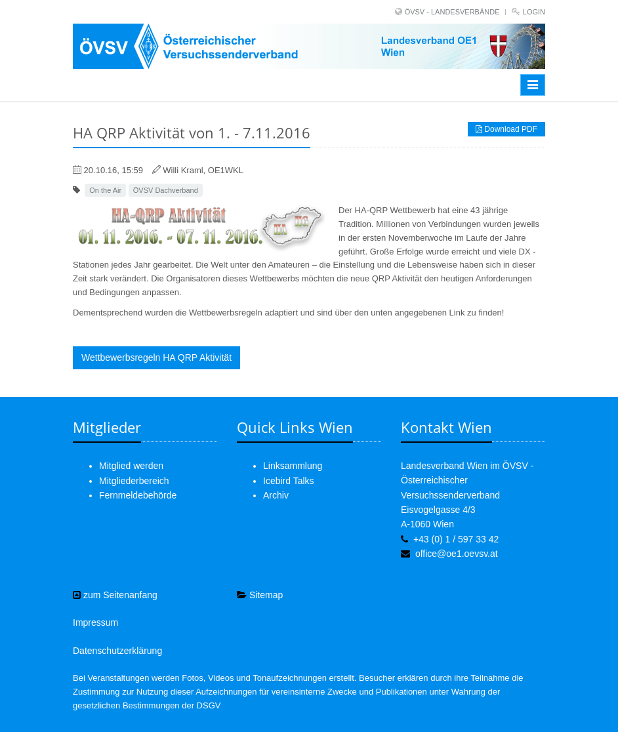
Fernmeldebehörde (137, 495)
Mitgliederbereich (134, 481)
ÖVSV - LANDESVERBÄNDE (452, 12)
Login (534, 12)
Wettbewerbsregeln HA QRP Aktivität (156, 357)
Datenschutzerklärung (117, 650)
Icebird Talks (288, 481)
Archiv (276, 495)
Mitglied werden (131, 465)
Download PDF (506, 129)
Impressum (95, 622)
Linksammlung (292, 465)
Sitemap (260, 595)
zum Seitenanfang (115, 595)
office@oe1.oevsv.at (456, 553)
